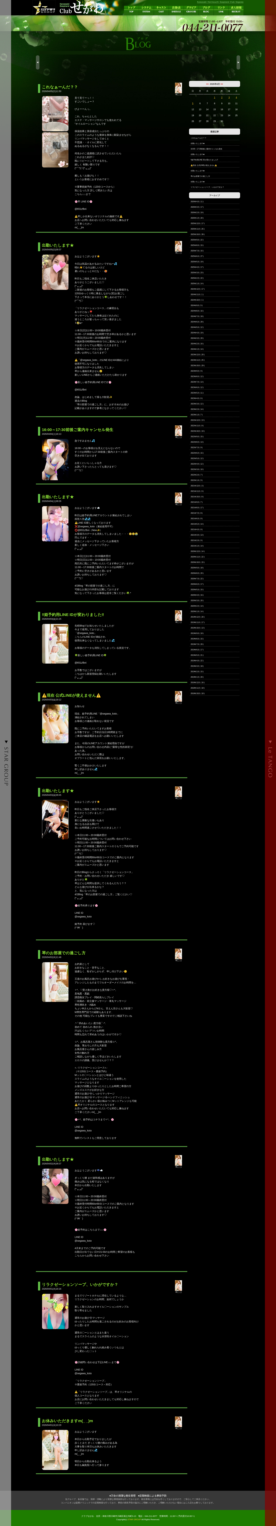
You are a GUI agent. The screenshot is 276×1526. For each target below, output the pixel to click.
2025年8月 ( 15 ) (197, 245)
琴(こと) (178, 94)
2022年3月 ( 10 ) (197, 469)
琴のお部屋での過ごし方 (200, 176)
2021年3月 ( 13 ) (197, 535)
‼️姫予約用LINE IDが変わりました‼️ (204, 160)
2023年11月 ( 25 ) (198, 360)
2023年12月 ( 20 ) (198, 355)
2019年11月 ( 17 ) (198, 622)
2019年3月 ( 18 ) (197, 666)
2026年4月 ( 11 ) (197, 202)
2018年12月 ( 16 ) (198, 682)
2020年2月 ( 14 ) (197, 606)
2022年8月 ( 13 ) (197, 442)
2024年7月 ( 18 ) (197, 316)
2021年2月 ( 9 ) (197, 540)
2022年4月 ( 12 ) (197, 464)
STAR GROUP (134, 1519)
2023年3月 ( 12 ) (197, 404)
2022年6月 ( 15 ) (197, 453)
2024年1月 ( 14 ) (197, 349)
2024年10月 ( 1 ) (197, 300)
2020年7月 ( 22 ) (197, 579)
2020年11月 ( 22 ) (198, 557)
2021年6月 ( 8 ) (197, 519)
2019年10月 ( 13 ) (198, 628)
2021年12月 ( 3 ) (197, 486)
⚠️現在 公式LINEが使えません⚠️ (204, 165)
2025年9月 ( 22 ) (197, 240)
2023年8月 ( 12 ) (197, 376)
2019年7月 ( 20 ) (197, 644)
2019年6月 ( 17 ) (197, 650)
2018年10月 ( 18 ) (198, 693)
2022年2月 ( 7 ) (197, 475)
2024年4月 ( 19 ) (197, 333)
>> (222, 84)
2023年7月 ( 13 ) (197, 382)
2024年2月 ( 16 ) (197, 344)
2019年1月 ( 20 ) (197, 677)
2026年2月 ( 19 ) (197, 212)
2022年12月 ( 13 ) (198, 420)
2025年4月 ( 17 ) (197, 267)
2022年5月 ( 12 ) (197, 458)
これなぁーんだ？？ (198, 138)
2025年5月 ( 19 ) (197, 262)
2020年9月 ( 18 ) (197, 568)
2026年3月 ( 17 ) (197, 207)
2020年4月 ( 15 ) (197, 595)
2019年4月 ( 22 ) (197, 661)
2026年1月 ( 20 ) (197, 218)
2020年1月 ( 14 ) (197, 611)
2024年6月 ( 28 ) (197, 322)
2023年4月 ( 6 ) (197, 398)
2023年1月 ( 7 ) (197, 415)
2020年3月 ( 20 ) (197, 601)
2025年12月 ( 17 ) (198, 223)
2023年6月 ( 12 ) (197, 387)
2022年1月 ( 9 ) (197, 480)
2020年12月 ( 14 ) (198, 551)
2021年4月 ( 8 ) (197, 529)
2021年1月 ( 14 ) (197, 546)
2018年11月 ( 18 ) (198, 688)
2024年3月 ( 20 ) (197, 338)
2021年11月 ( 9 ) (197, 491)
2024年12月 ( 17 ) (198, 289)
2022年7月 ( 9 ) (197, 447)
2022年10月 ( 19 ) (198, 431)
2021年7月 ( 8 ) (197, 513)
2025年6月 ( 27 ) (197, 256)
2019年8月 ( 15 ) (197, 639)
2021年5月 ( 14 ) (197, 524)
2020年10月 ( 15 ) (198, 562)
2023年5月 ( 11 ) (197, 393)
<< (207, 84)
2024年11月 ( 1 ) (197, 294)
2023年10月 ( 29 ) (198, 366)
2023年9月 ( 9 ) (197, 371)
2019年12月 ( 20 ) (198, 617)
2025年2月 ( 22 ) (197, 278)
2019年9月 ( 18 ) (197, 633)
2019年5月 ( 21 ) (197, 655)
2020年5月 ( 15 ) (197, 590)
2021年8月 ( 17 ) (197, 508)
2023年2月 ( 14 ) (197, 409)
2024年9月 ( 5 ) (197, 305)
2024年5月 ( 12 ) (197, 327)
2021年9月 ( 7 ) (197, 502)
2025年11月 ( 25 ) (198, 229)
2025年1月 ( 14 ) (197, 284)
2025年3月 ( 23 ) (197, 273)
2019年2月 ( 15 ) (197, 672)
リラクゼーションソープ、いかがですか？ (207, 187)
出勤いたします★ (198, 143)
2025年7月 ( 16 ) (197, 251)
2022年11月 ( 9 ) (197, 426)
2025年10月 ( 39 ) (198, 234)
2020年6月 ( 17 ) (197, 584)
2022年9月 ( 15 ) (197, 437)
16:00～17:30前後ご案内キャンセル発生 (206, 149)
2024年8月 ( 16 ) (197, 311)
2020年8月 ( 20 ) (197, 573)
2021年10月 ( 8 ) (197, 497)
